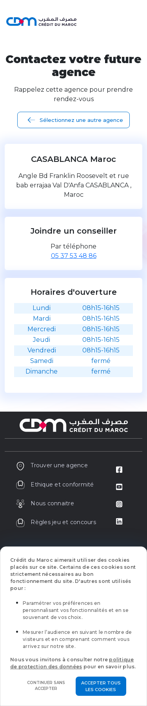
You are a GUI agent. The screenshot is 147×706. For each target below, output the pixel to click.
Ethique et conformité (55, 484)
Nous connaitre (45, 503)
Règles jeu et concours (56, 522)
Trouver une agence (52, 465)
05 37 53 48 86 (73, 256)
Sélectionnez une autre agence (81, 120)
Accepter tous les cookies (101, 686)
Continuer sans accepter (46, 685)
